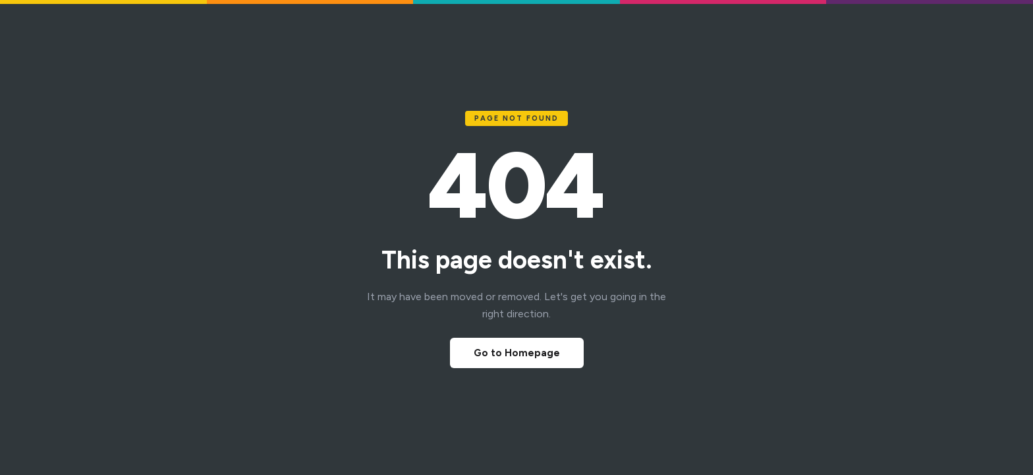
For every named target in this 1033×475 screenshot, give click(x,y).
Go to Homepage (517, 353)
